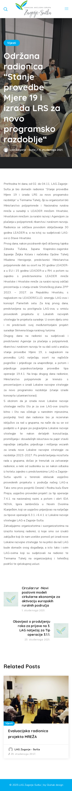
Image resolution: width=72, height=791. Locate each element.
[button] (5, 9)
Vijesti (11, 43)
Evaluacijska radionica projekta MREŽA (28, 734)
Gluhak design (55, 785)
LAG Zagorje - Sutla (22, 149)
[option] (36, 717)
